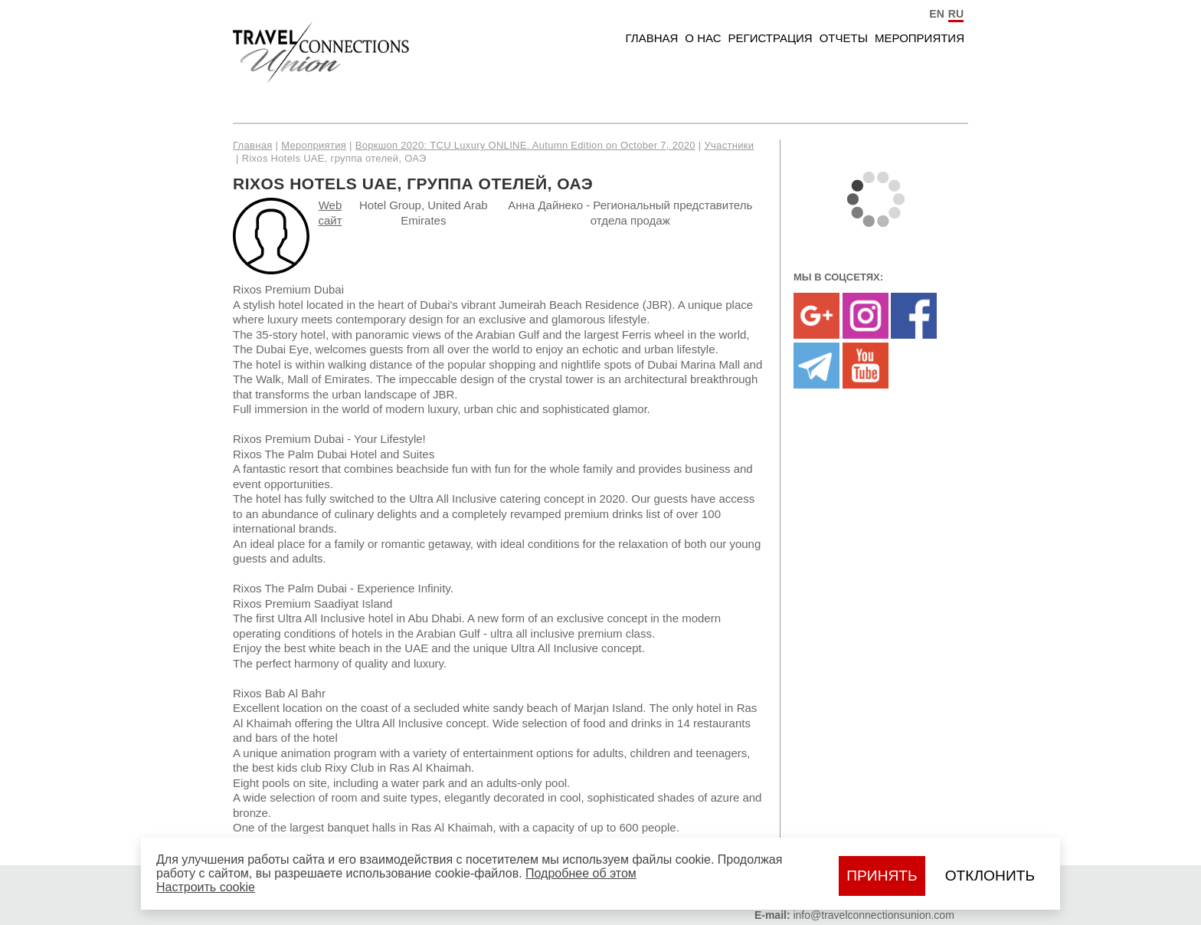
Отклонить (990, 876)
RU (956, 14)
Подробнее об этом (580, 873)
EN (936, 14)
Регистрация (770, 37)
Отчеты (844, 37)
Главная (652, 37)
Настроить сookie (205, 887)
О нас (703, 37)
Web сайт (330, 212)
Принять (881, 876)
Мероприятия (919, 37)
